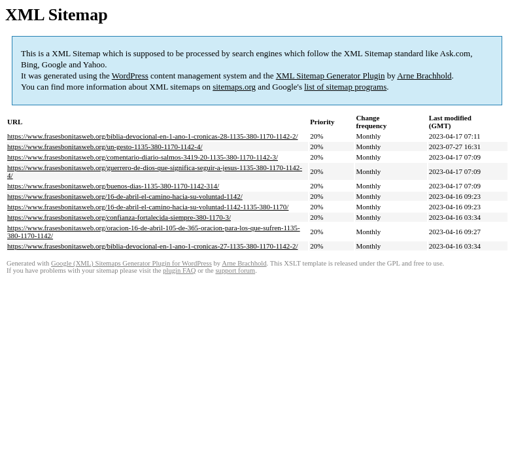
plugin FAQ (179, 270)
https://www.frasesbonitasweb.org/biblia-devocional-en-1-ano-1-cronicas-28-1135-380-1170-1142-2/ (152, 136)
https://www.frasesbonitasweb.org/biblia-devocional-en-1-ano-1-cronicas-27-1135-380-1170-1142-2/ (152, 246)
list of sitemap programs (345, 87)
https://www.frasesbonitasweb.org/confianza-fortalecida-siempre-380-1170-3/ (119, 217)
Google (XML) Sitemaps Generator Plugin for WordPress (131, 263)
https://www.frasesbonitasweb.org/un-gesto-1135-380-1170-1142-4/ (104, 146)
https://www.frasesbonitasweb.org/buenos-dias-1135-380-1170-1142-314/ (113, 186)
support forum (235, 270)
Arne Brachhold (424, 75)
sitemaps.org (234, 87)
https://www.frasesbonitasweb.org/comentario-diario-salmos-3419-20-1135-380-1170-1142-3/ (142, 157)
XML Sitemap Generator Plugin (330, 75)
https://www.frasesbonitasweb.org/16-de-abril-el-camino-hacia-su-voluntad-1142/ (125, 196)
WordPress (130, 75)
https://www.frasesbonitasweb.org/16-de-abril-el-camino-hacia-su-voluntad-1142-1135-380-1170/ (147, 207)
